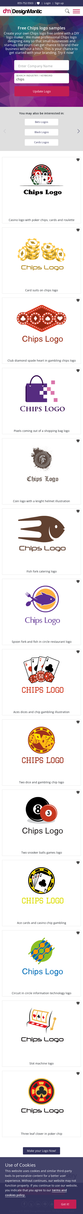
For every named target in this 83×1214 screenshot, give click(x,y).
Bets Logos (41, 122)
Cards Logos (41, 142)
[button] (78, 131)
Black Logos (41, 132)
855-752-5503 (25, 3)
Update (42, 91)
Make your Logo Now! (41, 1151)
